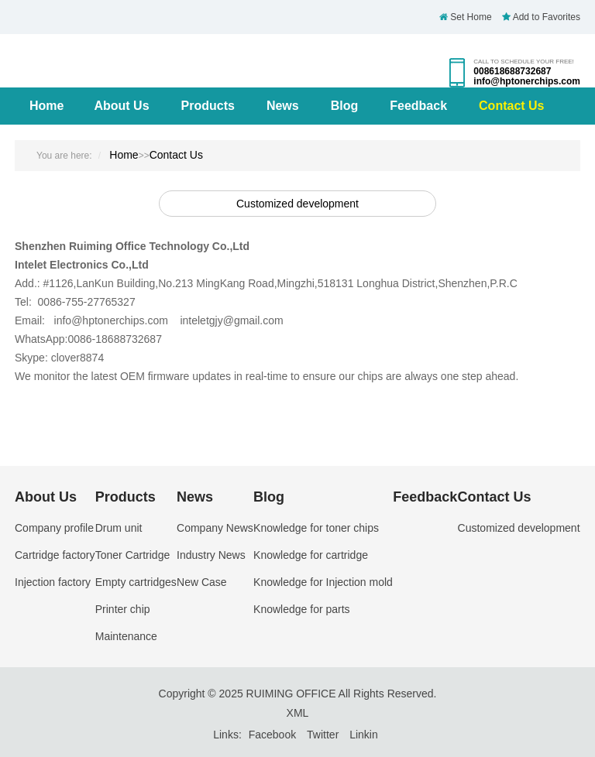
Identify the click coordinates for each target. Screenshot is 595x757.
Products (208, 105)
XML (298, 713)
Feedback (418, 105)
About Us (121, 105)
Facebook (272, 734)
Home (46, 105)
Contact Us (511, 105)
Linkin (363, 734)
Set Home (465, 17)
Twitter (323, 734)
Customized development (297, 203)
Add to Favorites (541, 17)
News (283, 105)
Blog (345, 105)
